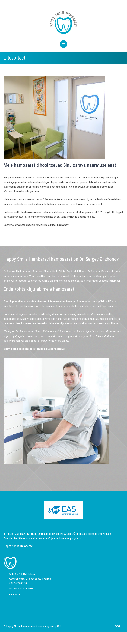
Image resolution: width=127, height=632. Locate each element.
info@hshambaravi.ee (21, 588)
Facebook (14, 594)
